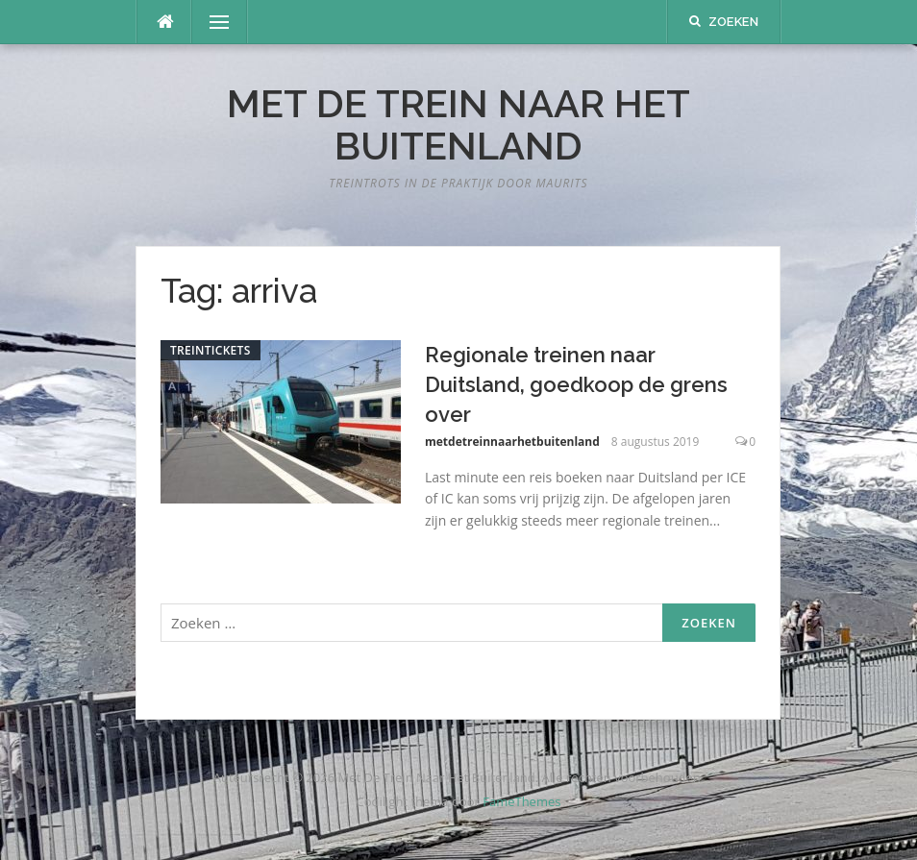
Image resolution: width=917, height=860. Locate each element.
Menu (211, 22)
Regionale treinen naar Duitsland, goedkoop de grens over (576, 384)
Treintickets (210, 350)
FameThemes (521, 801)
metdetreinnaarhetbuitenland (512, 441)
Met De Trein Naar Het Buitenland (458, 124)
